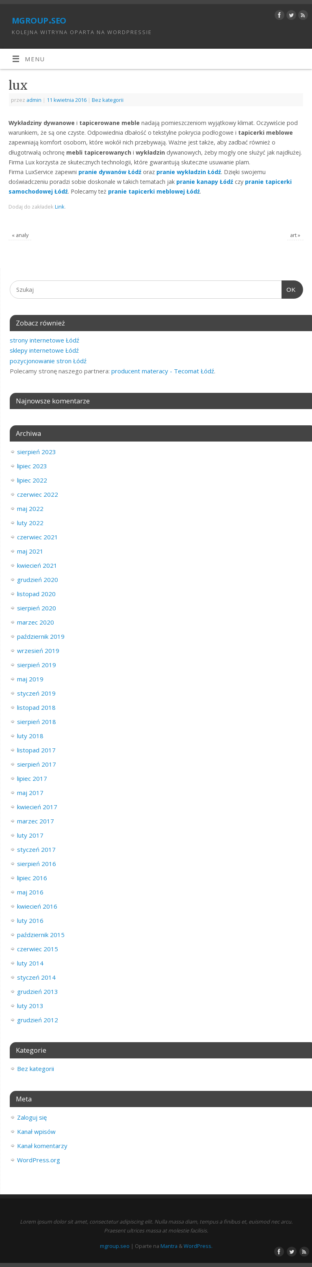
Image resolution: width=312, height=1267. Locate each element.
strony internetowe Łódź (44, 340)
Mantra (169, 1246)
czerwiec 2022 (37, 494)
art (295, 235)
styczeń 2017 (36, 849)
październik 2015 (41, 935)
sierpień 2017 (36, 764)
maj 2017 (30, 793)
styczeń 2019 (36, 693)
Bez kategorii (108, 99)
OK (289, 289)
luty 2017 (30, 835)
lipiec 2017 (32, 778)
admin (33, 99)
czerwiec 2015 (37, 949)
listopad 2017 (36, 750)
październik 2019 (41, 636)
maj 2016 (30, 892)
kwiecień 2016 (37, 906)
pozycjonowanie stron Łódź (48, 361)
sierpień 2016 (36, 864)
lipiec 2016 (32, 878)
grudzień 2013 (37, 991)
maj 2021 (30, 551)
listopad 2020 (36, 594)
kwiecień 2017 (37, 807)
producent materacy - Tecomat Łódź (162, 371)
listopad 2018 (36, 707)
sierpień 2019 (36, 665)
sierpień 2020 (36, 608)
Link (60, 206)
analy (20, 235)
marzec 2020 (35, 622)
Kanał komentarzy (42, 1146)
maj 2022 (30, 508)
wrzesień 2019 (38, 650)
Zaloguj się (32, 1117)
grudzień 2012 (37, 1020)
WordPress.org (38, 1160)
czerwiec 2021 (37, 537)
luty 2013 (30, 1006)
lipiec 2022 (32, 480)
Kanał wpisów (36, 1131)
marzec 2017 (35, 821)
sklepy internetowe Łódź (44, 350)
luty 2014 (30, 963)
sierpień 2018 (36, 722)
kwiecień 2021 (37, 565)
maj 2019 (30, 679)
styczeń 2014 (36, 977)
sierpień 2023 (36, 452)
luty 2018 (30, 736)
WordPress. (198, 1246)
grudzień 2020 (37, 579)
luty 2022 (30, 523)
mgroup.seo (39, 19)
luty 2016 (30, 920)
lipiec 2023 (32, 466)
